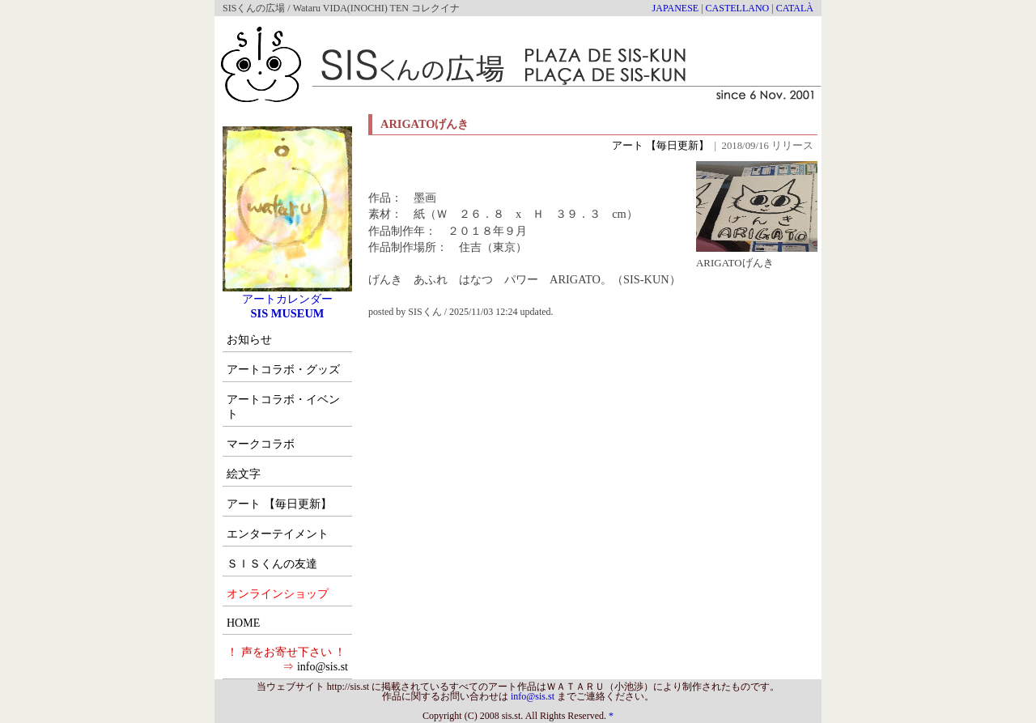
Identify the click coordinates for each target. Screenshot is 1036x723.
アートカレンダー (287, 293)
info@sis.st (322, 667)
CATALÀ (794, 8)
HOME (243, 623)
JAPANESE (675, 8)
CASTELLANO (738, 8)
